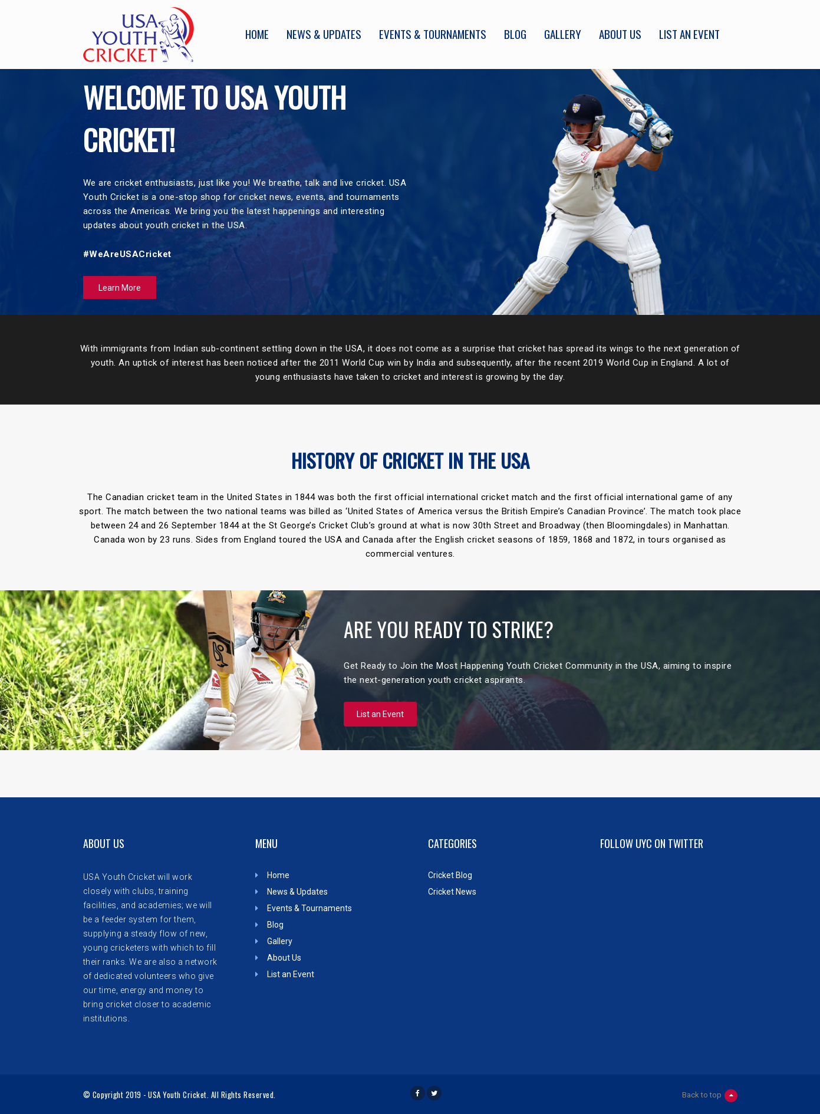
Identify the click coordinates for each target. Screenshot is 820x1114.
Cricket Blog (450, 875)
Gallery (562, 32)
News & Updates (323, 32)
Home (257, 32)
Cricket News (452, 891)
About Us (620, 32)
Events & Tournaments (432, 32)
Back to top (709, 1095)
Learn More (119, 288)
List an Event (689, 32)
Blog (515, 32)
